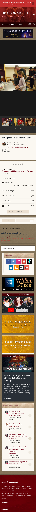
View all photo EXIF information (18, 207)
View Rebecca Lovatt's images (17, 142)
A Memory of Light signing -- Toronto (17, 166)
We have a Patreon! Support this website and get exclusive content (17, 4)
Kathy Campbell (15, 435)
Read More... (8, 393)
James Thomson (16, 412)
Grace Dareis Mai (16, 423)
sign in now (9, 232)
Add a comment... (9, 243)
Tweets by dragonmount (9, 501)
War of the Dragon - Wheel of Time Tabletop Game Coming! (17, 373)
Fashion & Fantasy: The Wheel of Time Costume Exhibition (18, 431)
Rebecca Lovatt (13, 138)
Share (8, 216)
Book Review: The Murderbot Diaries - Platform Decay (16, 408)
